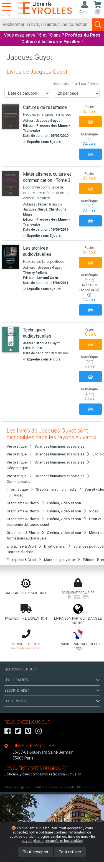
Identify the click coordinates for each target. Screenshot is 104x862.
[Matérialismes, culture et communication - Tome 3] (10, 183)
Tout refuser (70, 852)
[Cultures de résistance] (10, 116)
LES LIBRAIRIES (52, 680)
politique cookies (53, 832)
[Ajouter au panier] (90, 121)
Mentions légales (16, 787)
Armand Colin (47, 278)
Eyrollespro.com (52, 774)
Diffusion (74, 774)
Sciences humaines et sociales (59, 446)
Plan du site (85, 787)
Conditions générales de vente (53, 787)
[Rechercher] (46, 24)
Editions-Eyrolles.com (21, 774)
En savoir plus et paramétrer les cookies (58, 838)
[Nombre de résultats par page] (77, 93)
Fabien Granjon (50, 204)
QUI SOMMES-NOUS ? (20, 669)
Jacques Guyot (48, 121)
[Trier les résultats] (27, 93)
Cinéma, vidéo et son (64, 503)
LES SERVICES (52, 701)
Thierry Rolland (35, 273)
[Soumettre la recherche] (98, 24)
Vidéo (19, 495)
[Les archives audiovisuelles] (10, 257)
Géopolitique (17, 467)
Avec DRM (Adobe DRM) (89, 290)
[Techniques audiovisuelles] (10, 339)
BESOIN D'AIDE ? (52, 690)
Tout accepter (36, 852)
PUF (39, 348)
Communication (19, 481)
